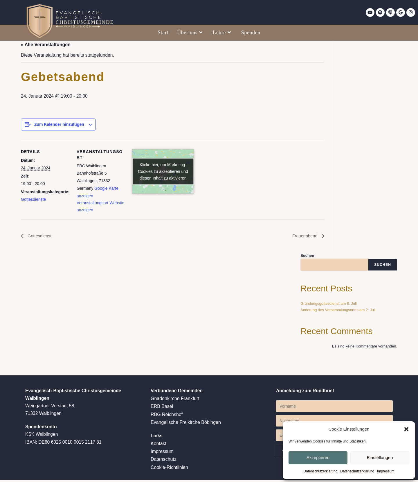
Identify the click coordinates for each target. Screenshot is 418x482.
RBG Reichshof (167, 416)
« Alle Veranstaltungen (46, 44)
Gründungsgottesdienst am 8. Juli (328, 305)
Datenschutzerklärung (321, 471)
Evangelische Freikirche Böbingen (186, 424)
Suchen (307, 257)
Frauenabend (304, 237)
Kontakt (158, 445)
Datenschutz (163, 461)
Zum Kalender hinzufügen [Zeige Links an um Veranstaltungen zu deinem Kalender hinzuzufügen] (59, 125)
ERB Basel (162, 408)
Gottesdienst (40, 237)
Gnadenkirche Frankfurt (175, 400)
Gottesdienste (33, 200)
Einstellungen (380, 457)
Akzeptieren (318, 457)
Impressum (385, 471)
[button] (406, 429)
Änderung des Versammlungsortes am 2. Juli (338, 311)
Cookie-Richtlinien (169, 469)
